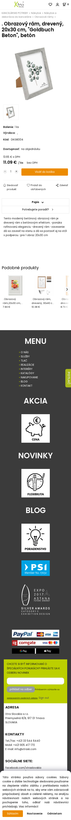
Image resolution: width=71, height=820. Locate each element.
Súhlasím (12, 813)
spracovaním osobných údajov (22, 698)
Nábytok (36, 13)
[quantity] (11, 171)
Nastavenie (34, 813)
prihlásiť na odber (21, 689)
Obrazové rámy (44, 16)
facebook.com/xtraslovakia (23, 768)
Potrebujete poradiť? (35, 209)
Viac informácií (28, 806)
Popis (35, 202)
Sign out (44, 698)
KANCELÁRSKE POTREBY (15, 13)
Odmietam (54, 813)
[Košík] (66, 4)
